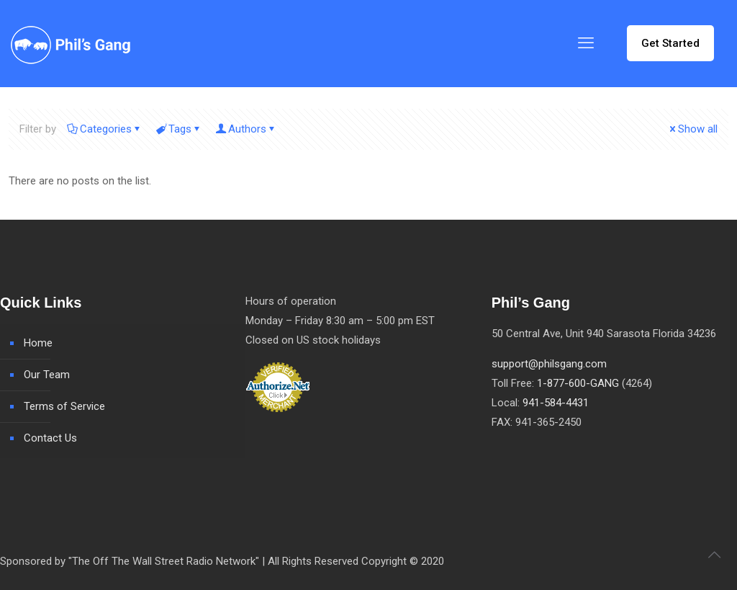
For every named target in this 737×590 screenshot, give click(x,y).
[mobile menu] (586, 43)
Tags (178, 128)
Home (38, 342)
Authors (246, 128)
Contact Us (50, 438)
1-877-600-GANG (578, 383)
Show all (692, 128)
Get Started (670, 43)
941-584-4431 (556, 402)
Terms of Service (64, 406)
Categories (105, 128)
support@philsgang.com (549, 363)
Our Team (47, 374)
